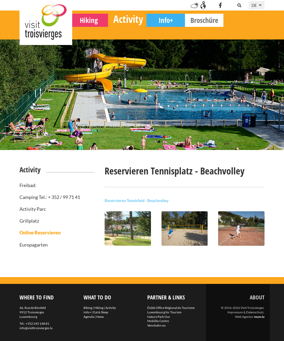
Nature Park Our (158, 317)
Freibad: (27, 185)
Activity (169, 30)
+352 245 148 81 (37, 323)
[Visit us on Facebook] (220, 5)
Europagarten (33, 245)
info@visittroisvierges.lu (36, 328)
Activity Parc (32, 209)
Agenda (89, 317)
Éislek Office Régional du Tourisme (171, 308)
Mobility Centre (158, 321)
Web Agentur (244, 317)
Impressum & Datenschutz (245, 312)
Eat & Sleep (100, 312)
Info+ (207, 32)
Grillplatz (29, 221)
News (100, 317)
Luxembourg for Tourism (164, 312)
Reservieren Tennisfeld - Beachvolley (137, 200)
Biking (91, 32)
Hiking (130, 32)
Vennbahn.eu (156, 325)
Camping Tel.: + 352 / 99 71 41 (49, 197)
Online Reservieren (40, 232)
